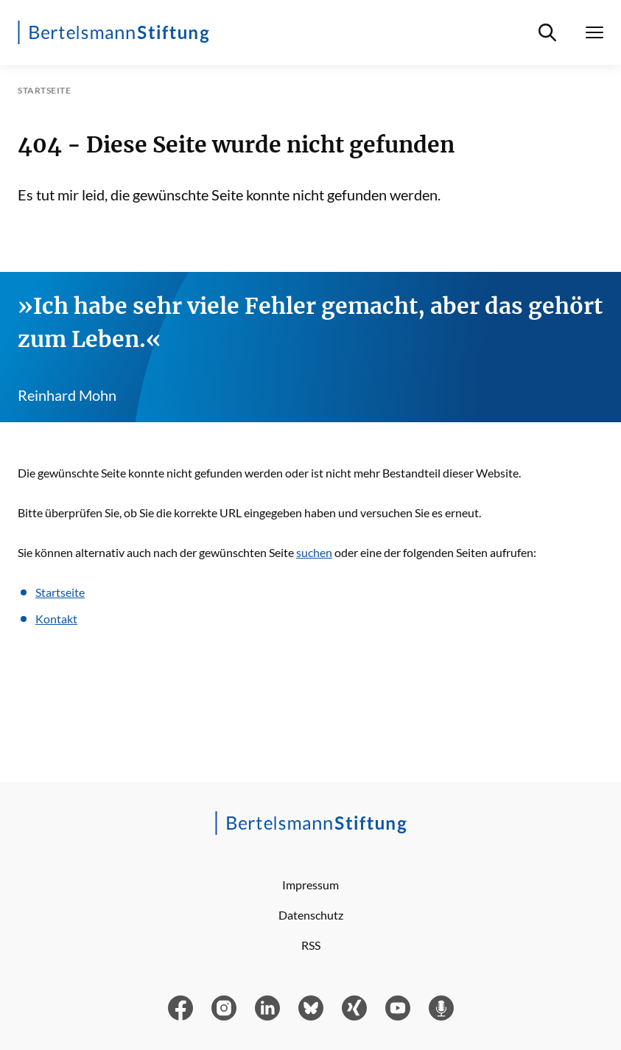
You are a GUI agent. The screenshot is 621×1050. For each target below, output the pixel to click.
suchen (314, 552)
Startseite (60, 592)
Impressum (310, 885)
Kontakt (56, 619)
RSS (310, 945)
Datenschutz (310, 915)
